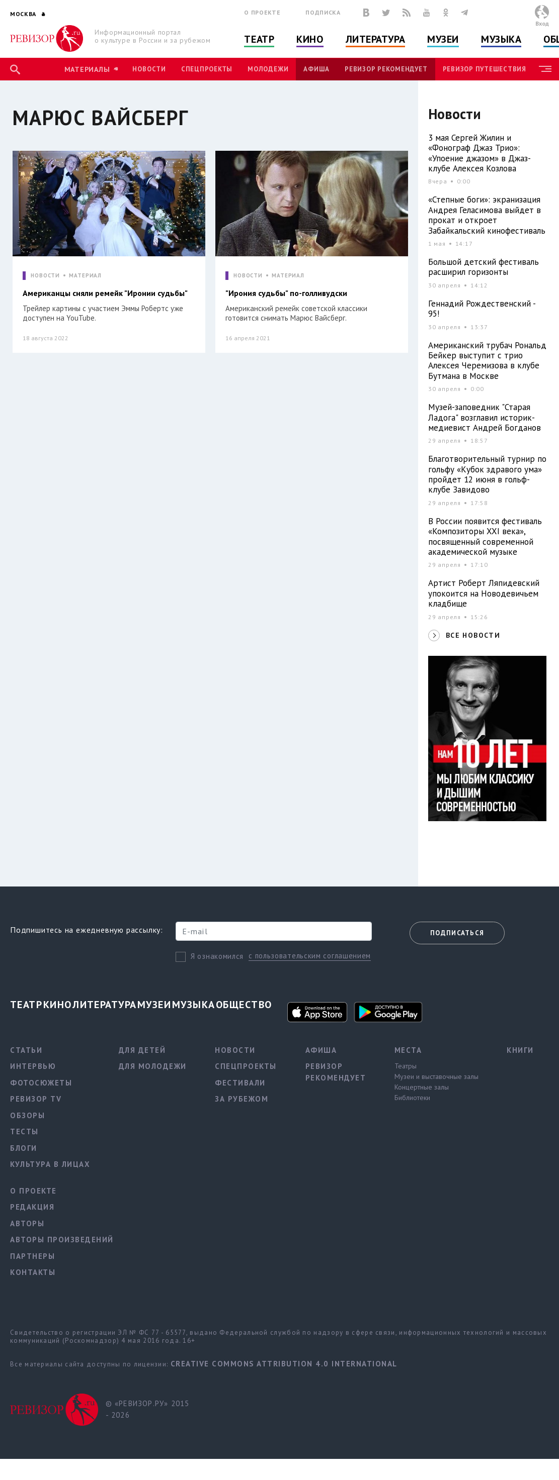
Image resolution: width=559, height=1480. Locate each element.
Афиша (316, 69)
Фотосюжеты (41, 1083)
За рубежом (241, 1099)
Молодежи (268, 69)
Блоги (23, 1148)
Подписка (322, 12)
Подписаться (457, 933)
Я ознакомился (217, 956)
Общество (244, 1004)
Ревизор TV (35, 1099)
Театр (259, 39)
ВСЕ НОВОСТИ (473, 635)
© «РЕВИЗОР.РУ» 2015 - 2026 (148, 1409)
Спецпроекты (206, 69)
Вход (542, 23)
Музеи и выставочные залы (436, 1076)
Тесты (24, 1131)
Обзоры (27, 1115)
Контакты (32, 1272)
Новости (149, 69)
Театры (405, 1065)
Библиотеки (412, 1097)
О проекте (262, 12)
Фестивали (240, 1083)
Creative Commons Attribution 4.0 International (284, 1363)
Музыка (501, 39)
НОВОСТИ (45, 275)
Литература (376, 39)
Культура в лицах (50, 1164)
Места (408, 1050)
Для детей (142, 1050)
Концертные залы (421, 1087)
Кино (309, 39)
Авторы (27, 1223)
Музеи (443, 39)
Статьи (26, 1050)
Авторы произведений (62, 1239)
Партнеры (32, 1256)
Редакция (32, 1207)
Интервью (33, 1066)
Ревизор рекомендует (386, 69)
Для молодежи (153, 1066)
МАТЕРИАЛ (85, 275)
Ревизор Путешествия (484, 69)
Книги (520, 1050)
